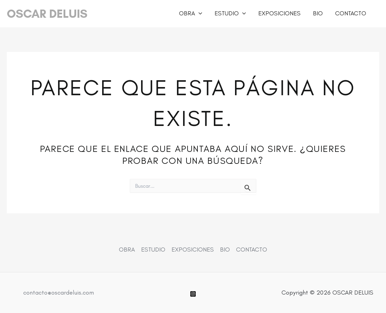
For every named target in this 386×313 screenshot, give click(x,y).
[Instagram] (193, 294)
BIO (318, 13)
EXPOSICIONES (279, 13)
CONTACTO (350, 13)
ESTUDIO (230, 13)
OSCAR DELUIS (47, 13)
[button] (198, 13)
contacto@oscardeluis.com (58, 292)
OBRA (190, 13)
